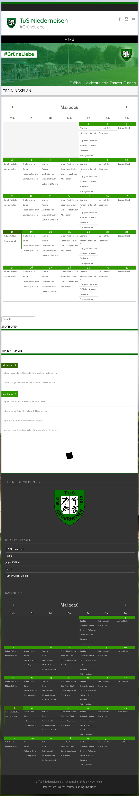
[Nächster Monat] (126, 107)
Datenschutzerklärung (71, 786)
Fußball (9, 555)
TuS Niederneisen (15, 548)
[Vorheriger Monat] (12, 107)
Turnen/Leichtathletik (17, 575)
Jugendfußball (13, 562)
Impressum (49, 786)
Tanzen (9, 568)
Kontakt (91, 786)
